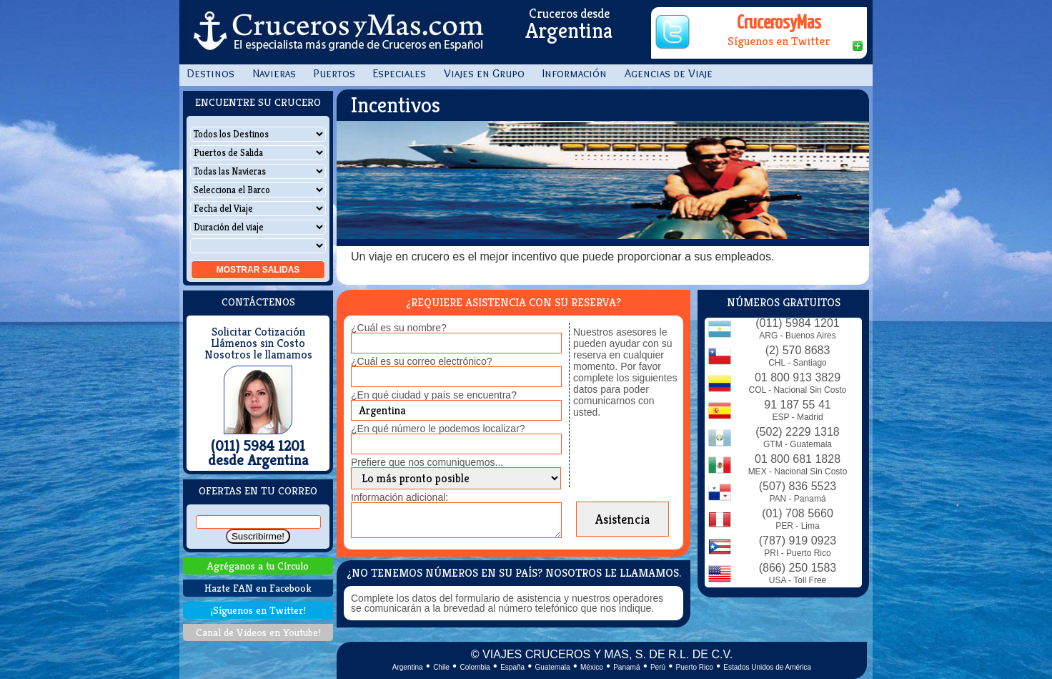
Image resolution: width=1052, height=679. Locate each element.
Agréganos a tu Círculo (258, 565)
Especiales (399, 73)
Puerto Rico (694, 667)
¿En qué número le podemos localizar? (438, 429)
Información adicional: (399, 497)
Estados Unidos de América (767, 667)
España (512, 667)
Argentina (407, 667)
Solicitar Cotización (258, 332)
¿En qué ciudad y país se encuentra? (434, 395)
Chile (441, 667)
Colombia (475, 667)
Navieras (274, 73)
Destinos (210, 73)
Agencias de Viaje (669, 73)
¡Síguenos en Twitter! (258, 610)
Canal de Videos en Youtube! (258, 632)
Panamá (626, 667)
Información (574, 73)
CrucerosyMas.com (337, 32)
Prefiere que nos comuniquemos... (427, 462)
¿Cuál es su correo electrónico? (421, 361)
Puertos (334, 73)
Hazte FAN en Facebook (258, 588)
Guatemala (552, 667)
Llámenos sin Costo (258, 343)
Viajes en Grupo (484, 73)
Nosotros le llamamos (258, 355)
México (591, 667)
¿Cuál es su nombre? (399, 328)
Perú (657, 667)
